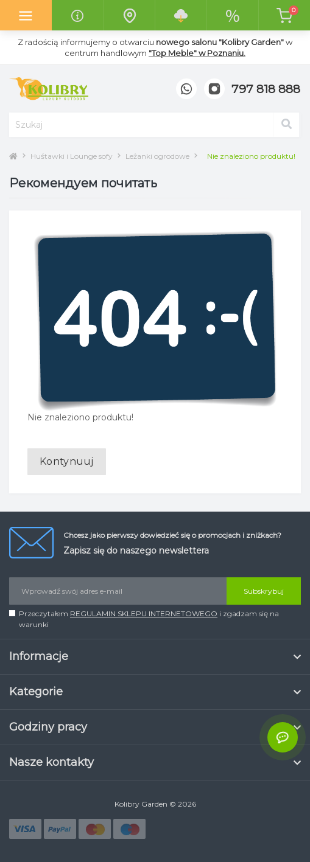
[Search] (286, 125)
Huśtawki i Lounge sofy (71, 156)
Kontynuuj (67, 461)
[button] (266, 89)
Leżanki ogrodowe (157, 156)
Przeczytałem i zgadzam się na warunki (149, 619)
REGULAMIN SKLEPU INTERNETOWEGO (143, 613)
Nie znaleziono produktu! (251, 156)
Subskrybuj (264, 591)
